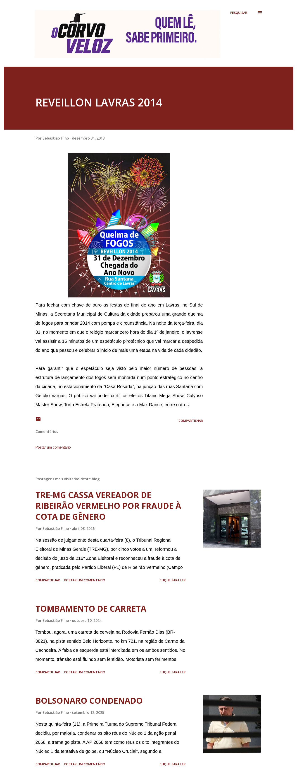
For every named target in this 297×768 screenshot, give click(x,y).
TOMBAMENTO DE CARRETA (91, 608)
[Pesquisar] (238, 12)
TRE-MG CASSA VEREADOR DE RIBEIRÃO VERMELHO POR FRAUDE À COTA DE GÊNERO (108, 505)
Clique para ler (172, 580)
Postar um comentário (53, 447)
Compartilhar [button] (190, 420)
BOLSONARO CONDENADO (89, 700)
